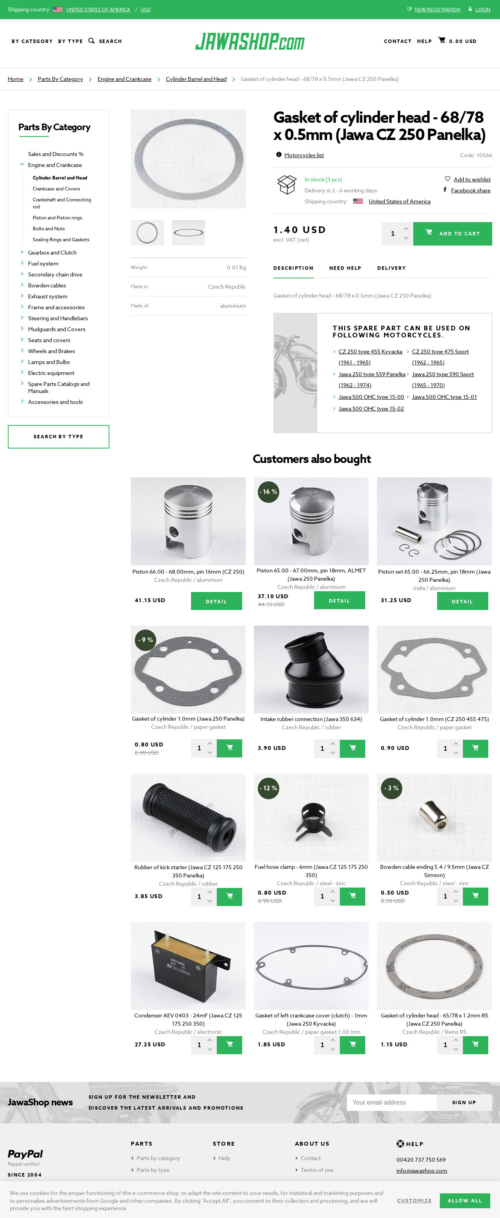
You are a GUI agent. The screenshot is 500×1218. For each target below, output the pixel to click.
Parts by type (153, 1169)
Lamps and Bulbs (49, 362)
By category (32, 41)
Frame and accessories (56, 307)
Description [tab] (293, 268)
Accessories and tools (55, 401)
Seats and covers (49, 340)
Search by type (59, 436)
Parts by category (158, 1158)
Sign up (464, 1102)
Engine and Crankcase (125, 79)
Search (104, 41)
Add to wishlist (472, 179)
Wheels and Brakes (51, 351)
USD (145, 9)
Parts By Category (60, 79)
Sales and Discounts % (56, 154)
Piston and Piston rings (57, 217)
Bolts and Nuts (49, 228)
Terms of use (317, 1169)
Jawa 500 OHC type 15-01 (444, 396)
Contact (398, 41)
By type (70, 41)
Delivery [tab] (391, 268)
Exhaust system (48, 296)
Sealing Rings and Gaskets (61, 239)
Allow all (465, 1200)
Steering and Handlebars (58, 318)
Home (15, 79)
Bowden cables (47, 285)
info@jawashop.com (421, 1170)
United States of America (98, 9)
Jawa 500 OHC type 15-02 (371, 408)
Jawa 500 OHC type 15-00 (371, 396)
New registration (433, 9)
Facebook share (471, 190)
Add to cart (459, 233)
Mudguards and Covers (57, 329)
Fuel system (43, 263)
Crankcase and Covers (56, 188)
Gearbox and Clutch (52, 252)
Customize (414, 1200)
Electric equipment (51, 373)
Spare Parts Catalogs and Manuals (58, 387)
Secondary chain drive (55, 274)
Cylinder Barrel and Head (196, 79)
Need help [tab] (345, 268)
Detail (216, 601)
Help (424, 41)
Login (479, 9)
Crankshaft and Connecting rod (62, 203)
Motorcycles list (300, 155)
